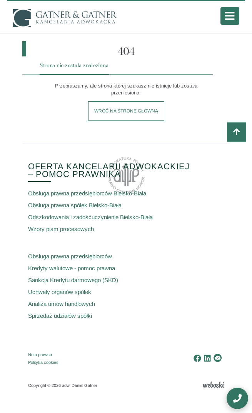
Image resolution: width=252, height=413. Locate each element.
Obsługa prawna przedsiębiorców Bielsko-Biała (87, 193)
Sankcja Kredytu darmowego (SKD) (73, 280)
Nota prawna (40, 354)
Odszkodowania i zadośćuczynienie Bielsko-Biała (90, 217)
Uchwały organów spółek (59, 292)
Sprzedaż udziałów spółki (60, 315)
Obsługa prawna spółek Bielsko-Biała (75, 205)
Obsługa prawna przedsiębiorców (70, 256)
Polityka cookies (43, 362)
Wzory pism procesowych (61, 229)
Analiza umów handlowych (61, 304)
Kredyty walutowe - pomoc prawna (71, 268)
